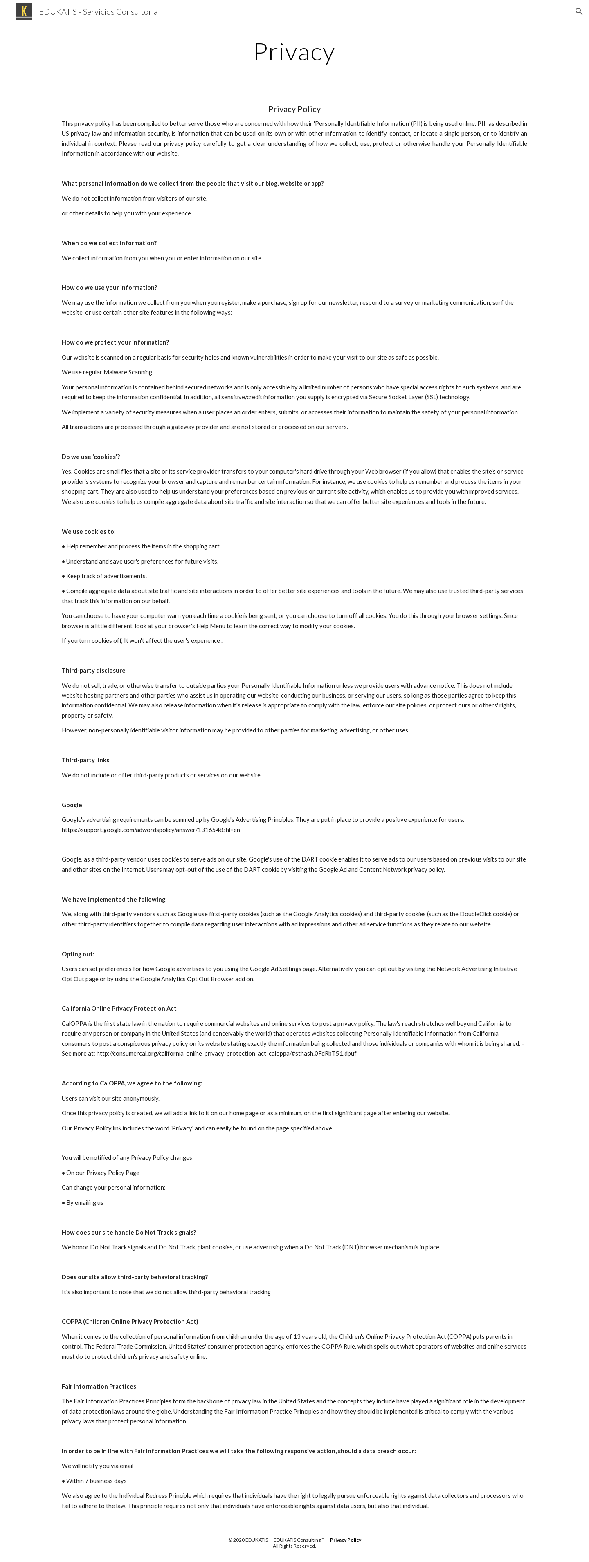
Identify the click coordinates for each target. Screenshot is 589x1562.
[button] (579, 11)
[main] (294, 51)
